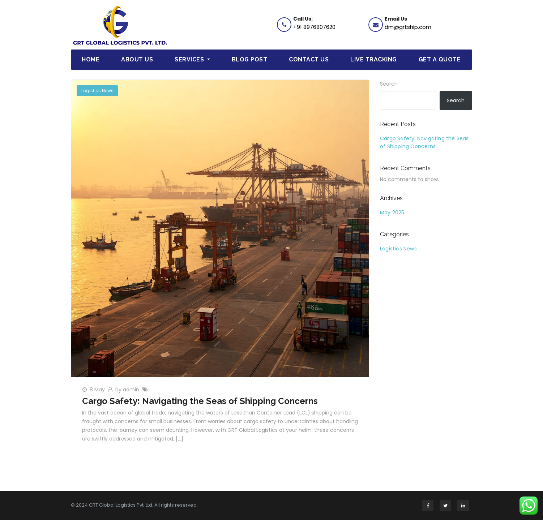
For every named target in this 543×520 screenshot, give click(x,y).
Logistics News (97, 90)
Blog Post (250, 59)
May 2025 (392, 212)
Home (90, 59)
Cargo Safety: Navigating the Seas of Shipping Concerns (200, 401)
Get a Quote (440, 59)
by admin (128, 389)
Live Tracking (373, 59)
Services (192, 59)
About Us (137, 59)
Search (389, 83)
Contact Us (309, 59)
